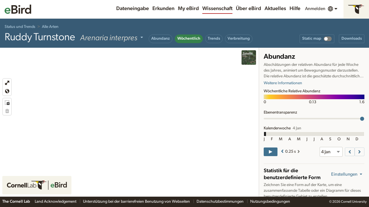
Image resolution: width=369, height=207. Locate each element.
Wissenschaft (217, 8)
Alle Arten (50, 27)
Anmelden (315, 8)
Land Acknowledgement (56, 202)
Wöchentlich (188, 39)
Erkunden (163, 8)
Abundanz (160, 39)
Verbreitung (239, 39)
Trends (214, 39)
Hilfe (295, 8)
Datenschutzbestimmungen (220, 202)
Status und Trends (20, 27)
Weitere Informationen (283, 83)
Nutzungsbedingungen (270, 202)
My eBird (188, 8)
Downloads (351, 39)
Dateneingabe (132, 8)
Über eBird (248, 8)
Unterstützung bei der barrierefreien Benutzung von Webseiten (137, 202)
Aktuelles (275, 8)
